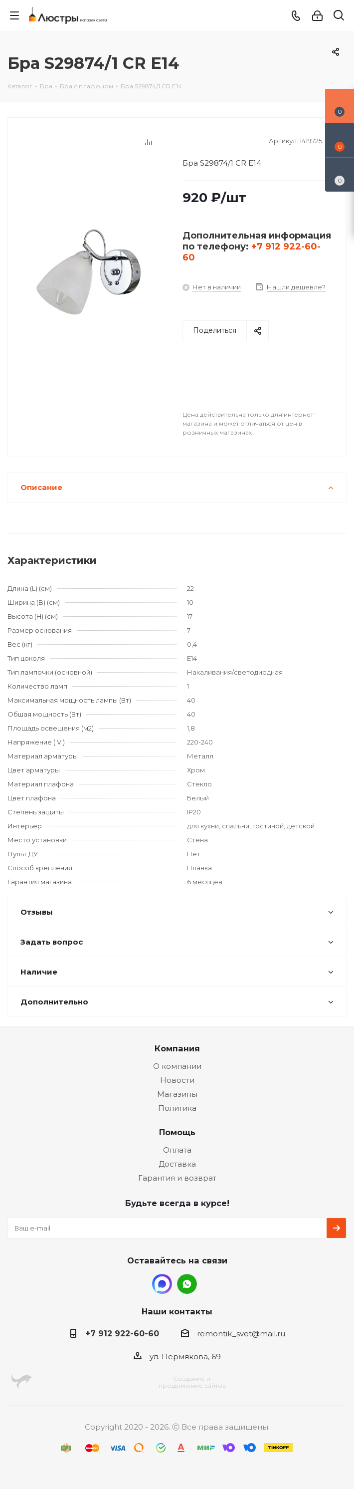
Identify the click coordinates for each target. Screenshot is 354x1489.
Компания (177, 1048)
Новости (177, 1080)
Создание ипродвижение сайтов (192, 1382)
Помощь (177, 1132)
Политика (177, 1108)
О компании (177, 1066)
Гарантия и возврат (177, 1178)
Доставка (177, 1164)
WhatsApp (187, 1284)
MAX (162, 1284)
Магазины (177, 1094)
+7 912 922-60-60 (122, 1333)
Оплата (177, 1150)
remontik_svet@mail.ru (241, 1333)
